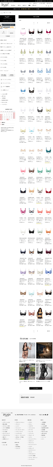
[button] (46, 6)
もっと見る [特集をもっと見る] (36, 388)
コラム (30, 3)
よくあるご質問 (42, 3)
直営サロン (35, 3)
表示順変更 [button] (35, 16)
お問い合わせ (49, 3)
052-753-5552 (39, 1)
